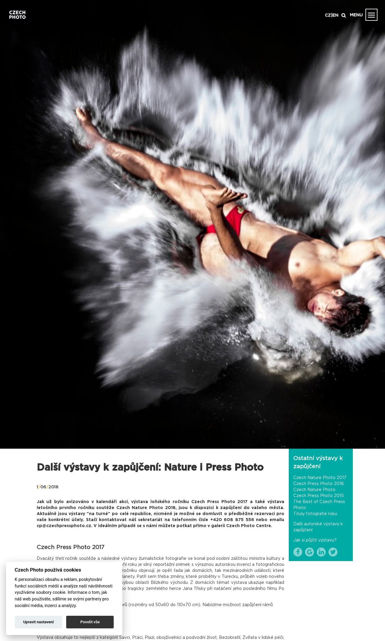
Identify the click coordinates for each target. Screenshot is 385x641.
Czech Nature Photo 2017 (319, 478)
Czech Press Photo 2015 (318, 496)
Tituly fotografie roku (315, 514)
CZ (328, 15)
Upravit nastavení (38, 622)
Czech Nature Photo (314, 490)
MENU (356, 15)
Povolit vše (90, 622)
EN (335, 15)
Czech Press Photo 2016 (318, 484)
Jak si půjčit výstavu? (315, 540)
